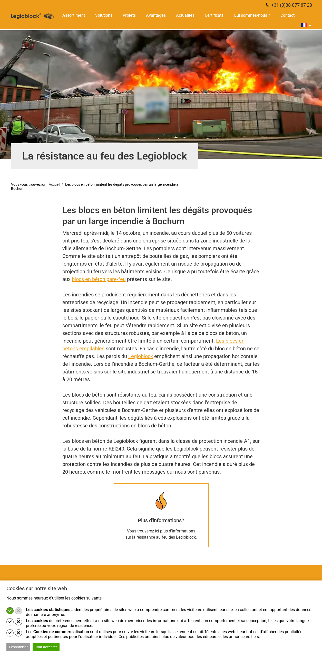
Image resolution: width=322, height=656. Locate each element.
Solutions (103, 15)
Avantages (156, 15)
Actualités (185, 15)
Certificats (214, 15)
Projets (129, 15)
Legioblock (140, 356)
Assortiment (73, 15)
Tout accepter (46, 647)
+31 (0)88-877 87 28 (289, 5)
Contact (287, 15)
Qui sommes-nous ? (252, 15)
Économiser (18, 647)
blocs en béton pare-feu (99, 279)
